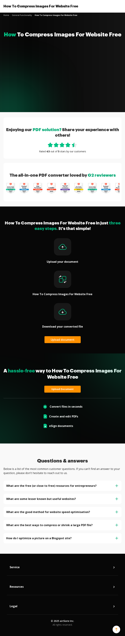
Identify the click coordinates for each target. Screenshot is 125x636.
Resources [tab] (62, 587)
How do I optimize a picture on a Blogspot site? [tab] (62, 538)
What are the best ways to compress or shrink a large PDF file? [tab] (62, 525)
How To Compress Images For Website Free (40, 6)
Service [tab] (62, 568)
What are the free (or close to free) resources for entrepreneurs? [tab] (62, 486)
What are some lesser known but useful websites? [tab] (62, 499)
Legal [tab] (62, 607)
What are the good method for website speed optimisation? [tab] (62, 512)
